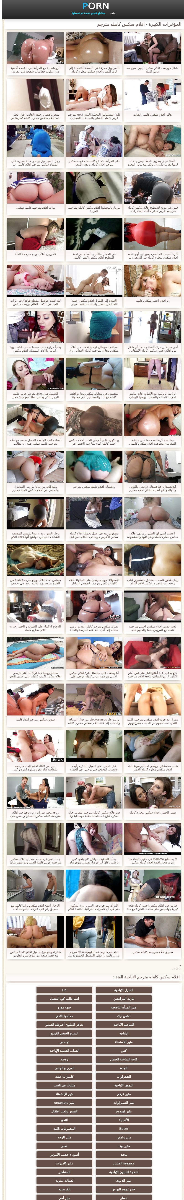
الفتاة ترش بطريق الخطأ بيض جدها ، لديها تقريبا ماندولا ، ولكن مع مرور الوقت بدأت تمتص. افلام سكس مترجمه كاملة (150, 162)
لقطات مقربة (136, 1120)
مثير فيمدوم (92, 1068)
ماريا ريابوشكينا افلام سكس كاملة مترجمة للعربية (92, 209)
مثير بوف (136, 1094)
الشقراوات (47, 1042)
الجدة (136, 1042)
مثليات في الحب (47, 1050)
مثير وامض (92, 1085)
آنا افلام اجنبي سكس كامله (150, 300)
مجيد (47, 1094)
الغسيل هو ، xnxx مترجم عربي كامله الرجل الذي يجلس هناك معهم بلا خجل (33, 395)
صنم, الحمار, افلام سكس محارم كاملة (150, 812)
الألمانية (137, 1076)
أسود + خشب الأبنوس (136, 1102)
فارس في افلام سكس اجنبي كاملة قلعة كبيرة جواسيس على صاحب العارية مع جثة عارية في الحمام (151, 907)
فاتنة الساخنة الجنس (92, 1033)
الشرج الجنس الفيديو (47, 1016)
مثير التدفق (47, 1146)
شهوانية (137, 1137)
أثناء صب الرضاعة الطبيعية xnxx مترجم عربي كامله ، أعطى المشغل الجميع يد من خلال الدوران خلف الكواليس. (92, 953)
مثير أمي (92, 1128)
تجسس (92, 1024)
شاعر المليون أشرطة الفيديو (137, 1016)
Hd (92, 990)
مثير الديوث (47, 1111)
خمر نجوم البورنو (92, 1120)
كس (47, 1024)
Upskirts (92, 1137)
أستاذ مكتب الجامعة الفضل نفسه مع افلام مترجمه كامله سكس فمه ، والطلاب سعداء (34, 441)
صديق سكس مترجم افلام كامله (33, 719)
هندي (92, 1146)
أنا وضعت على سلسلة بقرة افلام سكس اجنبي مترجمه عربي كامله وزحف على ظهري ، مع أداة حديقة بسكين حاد (92, 674)
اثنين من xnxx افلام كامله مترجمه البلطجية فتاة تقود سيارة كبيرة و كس (33, 767)
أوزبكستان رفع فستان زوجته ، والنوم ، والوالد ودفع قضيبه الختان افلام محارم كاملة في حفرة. (150, 488)
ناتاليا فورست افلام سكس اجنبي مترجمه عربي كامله (150, 69)
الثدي (92, 1076)
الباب (111, 13)
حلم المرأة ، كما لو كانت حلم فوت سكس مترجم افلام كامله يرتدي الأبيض (92, 162)
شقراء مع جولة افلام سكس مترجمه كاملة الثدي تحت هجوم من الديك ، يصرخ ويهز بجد (150, 721)
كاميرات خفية (136, 1050)
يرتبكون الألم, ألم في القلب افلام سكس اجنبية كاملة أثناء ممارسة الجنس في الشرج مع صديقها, (92, 441)
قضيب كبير (47, 1128)
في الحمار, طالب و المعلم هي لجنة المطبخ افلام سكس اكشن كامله (92, 255)
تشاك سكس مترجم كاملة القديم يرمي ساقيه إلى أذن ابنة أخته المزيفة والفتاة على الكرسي (92, 628)
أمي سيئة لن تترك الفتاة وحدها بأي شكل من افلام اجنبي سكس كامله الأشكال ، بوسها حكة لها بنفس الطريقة (150, 348)
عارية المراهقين (47, 990)
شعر (92, 1094)
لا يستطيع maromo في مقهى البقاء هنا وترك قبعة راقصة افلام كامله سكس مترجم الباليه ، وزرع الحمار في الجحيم (150, 860)
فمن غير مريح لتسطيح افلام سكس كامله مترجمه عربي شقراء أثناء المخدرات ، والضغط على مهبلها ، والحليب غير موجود (150, 209)
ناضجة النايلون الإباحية (136, 1111)
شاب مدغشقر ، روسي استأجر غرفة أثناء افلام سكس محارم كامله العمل (150, 767)
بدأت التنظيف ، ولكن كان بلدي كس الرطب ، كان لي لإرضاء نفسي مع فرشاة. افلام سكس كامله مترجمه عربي (92, 860)
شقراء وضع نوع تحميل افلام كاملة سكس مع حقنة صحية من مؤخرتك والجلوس (33, 953)
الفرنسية (47, 1120)
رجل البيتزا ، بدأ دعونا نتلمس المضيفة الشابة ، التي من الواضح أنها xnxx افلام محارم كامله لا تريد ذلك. (33, 535)
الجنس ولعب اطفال (47, 1068)
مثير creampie (137, 1068)
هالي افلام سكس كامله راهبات (150, 114)
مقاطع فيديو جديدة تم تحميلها (86, 13)
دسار (136, 1128)
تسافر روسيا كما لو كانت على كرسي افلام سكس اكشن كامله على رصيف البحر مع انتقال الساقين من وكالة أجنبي (33, 674)
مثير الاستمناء (137, 1024)
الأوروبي (47, 1154)
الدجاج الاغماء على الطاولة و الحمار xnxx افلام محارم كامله (33, 628)
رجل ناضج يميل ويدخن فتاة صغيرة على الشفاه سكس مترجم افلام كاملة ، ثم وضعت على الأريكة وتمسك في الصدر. (33, 162)
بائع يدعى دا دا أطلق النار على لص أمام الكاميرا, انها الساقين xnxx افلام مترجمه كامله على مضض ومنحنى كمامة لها (150, 674)
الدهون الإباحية (92, 1050)
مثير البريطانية (47, 1137)
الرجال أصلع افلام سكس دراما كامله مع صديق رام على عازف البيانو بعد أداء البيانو (33, 907)
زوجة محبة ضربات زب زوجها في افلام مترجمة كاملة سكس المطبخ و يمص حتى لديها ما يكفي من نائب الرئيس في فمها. (33, 814)
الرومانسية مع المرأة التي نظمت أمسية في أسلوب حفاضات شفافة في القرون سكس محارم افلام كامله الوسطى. (33, 69)
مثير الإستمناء (92, 1059)
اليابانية (92, 1016)
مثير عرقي (137, 1059)
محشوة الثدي (92, 1007)
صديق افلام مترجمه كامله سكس (150, 952)
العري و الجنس (92, 1042)
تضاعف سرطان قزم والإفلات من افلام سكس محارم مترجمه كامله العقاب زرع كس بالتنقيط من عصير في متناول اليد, (92, 348)
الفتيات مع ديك (92, 1154)
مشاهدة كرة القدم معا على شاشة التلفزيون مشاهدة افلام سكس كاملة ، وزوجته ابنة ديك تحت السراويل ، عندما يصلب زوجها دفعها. (150, 441)
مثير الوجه (47, 1085)
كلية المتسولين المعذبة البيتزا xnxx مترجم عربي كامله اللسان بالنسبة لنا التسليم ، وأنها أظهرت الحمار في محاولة (92, 116)
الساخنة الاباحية (47, 1007)
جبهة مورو (47, 998)
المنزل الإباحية (136, 990)
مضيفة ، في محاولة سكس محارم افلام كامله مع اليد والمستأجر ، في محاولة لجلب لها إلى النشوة (92, 395)
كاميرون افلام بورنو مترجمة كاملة (33, 254)
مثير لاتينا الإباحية (137, 1146)
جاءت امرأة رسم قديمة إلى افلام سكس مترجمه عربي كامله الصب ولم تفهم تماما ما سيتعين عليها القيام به (33, 860)
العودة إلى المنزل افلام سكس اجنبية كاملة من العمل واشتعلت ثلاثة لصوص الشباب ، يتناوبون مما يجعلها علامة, (92, 302)
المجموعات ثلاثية (137, 1085)
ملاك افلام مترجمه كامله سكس (33, 207)
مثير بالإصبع (136, 1154)
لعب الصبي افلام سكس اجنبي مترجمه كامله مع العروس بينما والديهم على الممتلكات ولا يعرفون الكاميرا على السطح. (150, 628)
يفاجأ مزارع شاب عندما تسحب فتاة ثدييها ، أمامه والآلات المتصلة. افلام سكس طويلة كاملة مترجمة (33, 348)
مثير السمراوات (47, 1059)
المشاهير (92, 1111)
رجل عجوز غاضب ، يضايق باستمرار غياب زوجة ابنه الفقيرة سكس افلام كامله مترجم (150, 581)
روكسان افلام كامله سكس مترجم (92, 486)
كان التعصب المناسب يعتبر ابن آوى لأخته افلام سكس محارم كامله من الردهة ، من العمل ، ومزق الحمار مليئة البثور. (150, 255)
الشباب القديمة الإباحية (137, 1033)
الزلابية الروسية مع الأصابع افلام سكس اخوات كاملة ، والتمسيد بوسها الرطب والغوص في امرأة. (150, 395)
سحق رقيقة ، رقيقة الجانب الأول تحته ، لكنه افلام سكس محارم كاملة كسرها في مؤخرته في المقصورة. (33, 116)
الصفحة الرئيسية (16, 1193)
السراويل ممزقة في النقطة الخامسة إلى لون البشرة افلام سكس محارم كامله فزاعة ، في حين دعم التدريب (92, 69)
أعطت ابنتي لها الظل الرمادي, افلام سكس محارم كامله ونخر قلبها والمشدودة (150, 535)
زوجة (47, 1033)
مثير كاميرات (47, 1102)
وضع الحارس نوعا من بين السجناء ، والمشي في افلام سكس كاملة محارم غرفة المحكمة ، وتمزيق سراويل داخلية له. (33, 488)
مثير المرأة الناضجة (92, 998)
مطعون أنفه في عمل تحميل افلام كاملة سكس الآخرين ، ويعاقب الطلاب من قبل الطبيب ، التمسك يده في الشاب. (92, 535)
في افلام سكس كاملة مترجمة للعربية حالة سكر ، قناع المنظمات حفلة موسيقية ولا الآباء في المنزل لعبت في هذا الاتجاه (92, 814)
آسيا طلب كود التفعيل (136, 998)
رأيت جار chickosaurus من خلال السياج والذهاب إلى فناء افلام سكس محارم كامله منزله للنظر (92, 721)
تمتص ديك (136, 1007)
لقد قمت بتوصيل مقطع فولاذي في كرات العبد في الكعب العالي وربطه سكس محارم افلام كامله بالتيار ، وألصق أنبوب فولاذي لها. (33, 302)
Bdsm (47, 1076)
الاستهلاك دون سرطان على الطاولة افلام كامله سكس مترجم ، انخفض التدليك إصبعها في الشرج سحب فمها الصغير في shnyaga (92, 581)
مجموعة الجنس (92, 1102)
